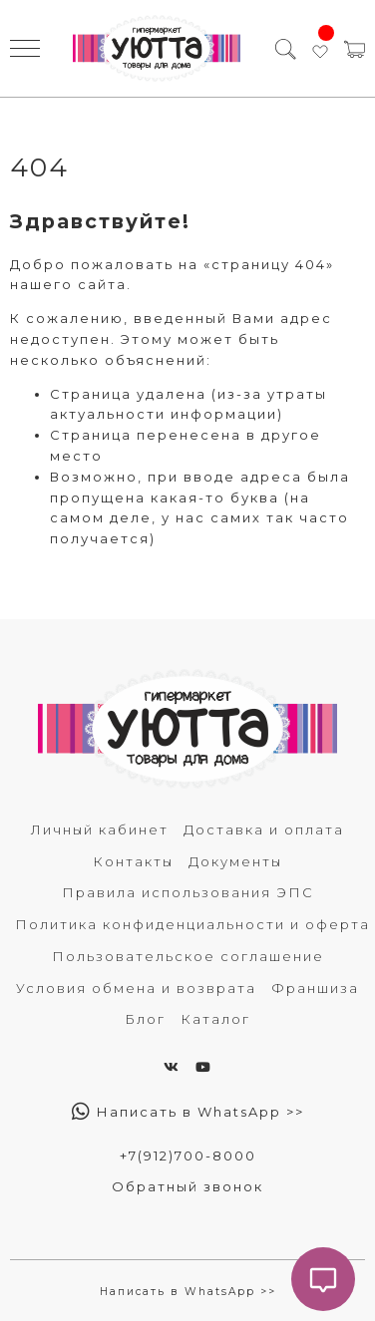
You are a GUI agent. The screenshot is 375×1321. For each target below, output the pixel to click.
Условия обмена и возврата (136, 988)
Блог (145, 1019)
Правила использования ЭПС (188, 892)
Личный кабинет (100, 829)
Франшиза (315, 988)
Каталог (215, 1019)
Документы (235, 861)
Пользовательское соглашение (188, 956)
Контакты (133, 861)
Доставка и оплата (264, 829)
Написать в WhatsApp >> (188, 1112)
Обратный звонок (187, 1186)
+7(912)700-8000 (188, 1155)
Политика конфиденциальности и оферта (192, 924)
